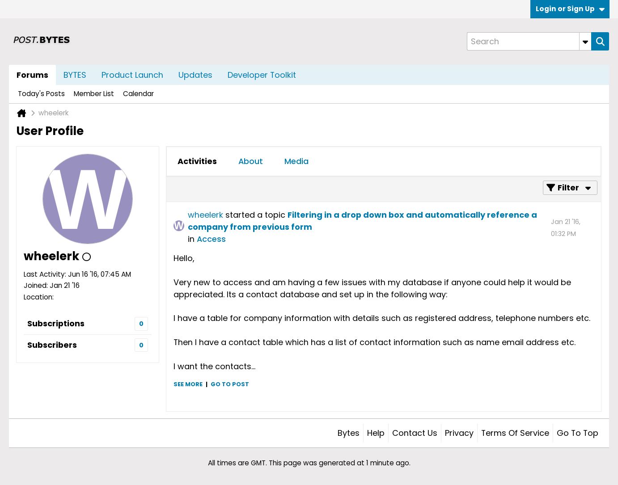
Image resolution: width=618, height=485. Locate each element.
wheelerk (205, 214)
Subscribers (52, 344)
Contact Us (414, 433)
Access (211, 239)
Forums (32, 74)
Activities (197, 161)
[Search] (529, 41)
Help (376, 433)
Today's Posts (41, 93)
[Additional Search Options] (585, 41)
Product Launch (132, 74)
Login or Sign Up (570, 8)
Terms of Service (515, 433)
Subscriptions (56, 323)
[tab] (197, 161)
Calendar (138, 93)
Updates (195, 74)
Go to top (577, 433)
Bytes (349, 433)
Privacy (459, 433)
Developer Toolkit (262, 74)
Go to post (230, 384)
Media (296, 161)
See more (188, 384)
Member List (94, 93)
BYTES (74, 74)
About (250, 161)
